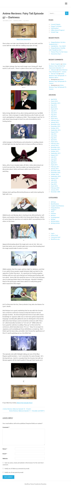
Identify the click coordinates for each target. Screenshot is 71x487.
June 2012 (54, 136)
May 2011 (54, 161)
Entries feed (54, 235)
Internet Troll (54, 73)
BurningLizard (18, 20)
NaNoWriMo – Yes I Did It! (58, 46)
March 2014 (54, 109)
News (52, 211)
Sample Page (54, 32)
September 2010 (56, 176)
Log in (52, 233)
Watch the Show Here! (24, 39)
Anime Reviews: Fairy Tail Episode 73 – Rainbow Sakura (58, 75)
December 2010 (55, 170)
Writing (53, 219)
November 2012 (55, 126)
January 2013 (55, 122)
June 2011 (54, 159)
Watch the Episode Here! (24, 402)
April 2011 (54, 163)
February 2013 (55, 120)
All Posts (26, 20)
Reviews (53, 215)
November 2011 (55, 149)
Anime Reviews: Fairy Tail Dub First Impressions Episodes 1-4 (57, 66)
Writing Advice (55, 221)
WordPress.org (55, 239)
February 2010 (55, 188)
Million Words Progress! (57, 30)
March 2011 (54, 164)
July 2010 (53, 180)
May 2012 (54, 138)
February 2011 (55, 166)
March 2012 (54, 141)
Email (5, 453)
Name (5, 449)
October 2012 (55, 128)
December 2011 (55, 147)
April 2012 (54, 139)
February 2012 (55, 143)
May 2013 (54, 114)
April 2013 (54, 116)
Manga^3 (53, 209)
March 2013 (54, 118)
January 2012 (55, 145)
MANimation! (55, 28)
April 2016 (54, 99)
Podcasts (53, 213)
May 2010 (54, 184)
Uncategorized (55, 217)
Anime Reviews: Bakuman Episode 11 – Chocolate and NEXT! (26, 411)
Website (5, 458)
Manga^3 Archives (56, 26)
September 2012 (56, 130)
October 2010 (55, 174)
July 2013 (53, 111)
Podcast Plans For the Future (59, 52)
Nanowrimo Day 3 (56, 54)
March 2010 (54, 186)
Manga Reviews (55, 207)
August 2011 (54, 155)
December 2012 (55, 124)
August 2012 (54, 132)
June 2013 (54, 112)
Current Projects (55, 24)
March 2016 (54, 101)
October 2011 (55, 151)
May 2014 (54, 105)
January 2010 (55, 190)
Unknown (53, 70)
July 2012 (53, 134)
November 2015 (55, 103)
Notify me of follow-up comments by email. (17, 468)
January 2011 (55, 168)
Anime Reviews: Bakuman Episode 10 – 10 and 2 (17, 409)
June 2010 (54, 182)
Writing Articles (55, 223)
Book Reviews (55, 204)
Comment (6, 427)
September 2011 (56, 153)
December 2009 (55, 191)
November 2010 (55, 172)
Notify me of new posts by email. (14, 472)
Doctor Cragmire (55, 64)
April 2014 (54, 107)
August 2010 (54, 178)
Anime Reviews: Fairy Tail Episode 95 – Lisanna (58, 81)
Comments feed (55, 237)
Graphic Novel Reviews (57, 206)
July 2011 (53, 157)
